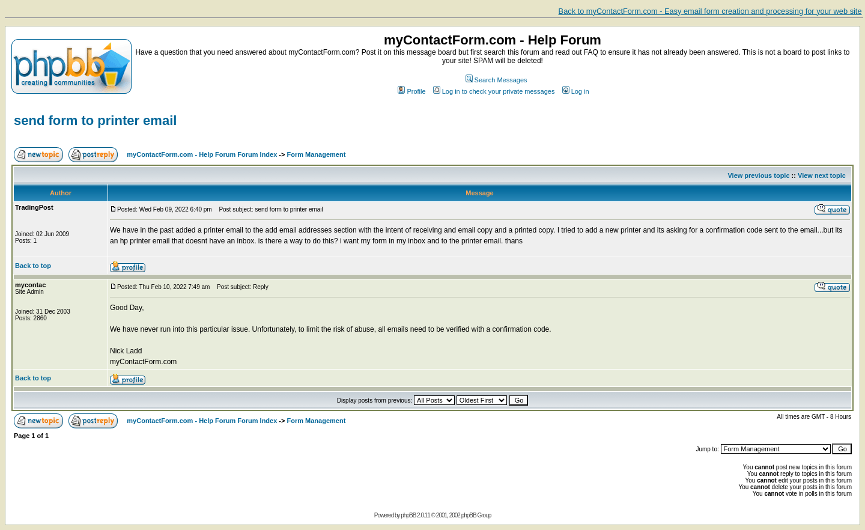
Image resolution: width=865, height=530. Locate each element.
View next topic (822, 175)
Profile (411, 91)
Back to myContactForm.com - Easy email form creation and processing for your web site (710, 11)
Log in (575, 91)
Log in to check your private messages (494, 91)
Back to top (33, 265)
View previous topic (758, 175)
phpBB (408, 515)
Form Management (316, 154)
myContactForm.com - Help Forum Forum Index (202, 154)
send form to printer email (95, 120)
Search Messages (496, 80)
